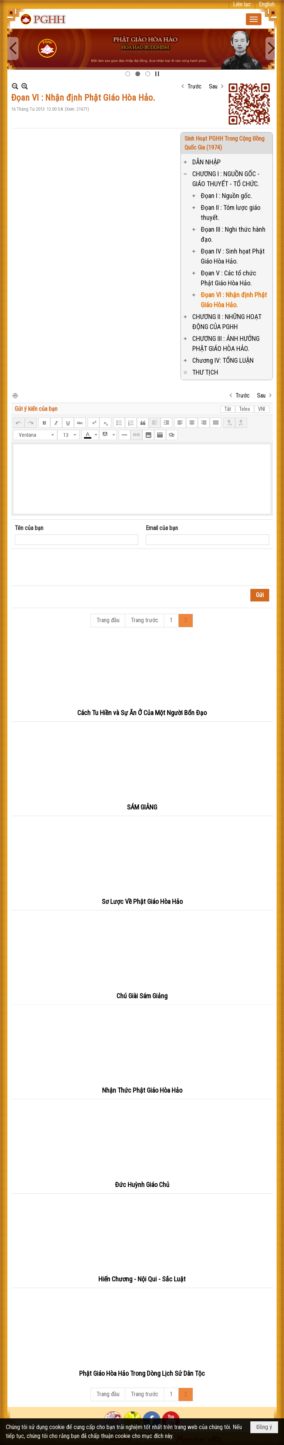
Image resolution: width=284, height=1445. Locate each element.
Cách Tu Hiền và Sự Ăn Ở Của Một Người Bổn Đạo (142, 713)
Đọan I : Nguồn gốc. (226, 196)
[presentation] (71, 567)
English (267, 4)
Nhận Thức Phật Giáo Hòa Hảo (142, 1090)
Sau (213, 86)
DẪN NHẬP (206, 162)
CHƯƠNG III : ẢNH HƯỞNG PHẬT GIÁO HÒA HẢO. (226, 343)
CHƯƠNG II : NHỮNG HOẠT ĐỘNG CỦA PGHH (226, 322)
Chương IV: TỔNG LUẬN (223, 360)
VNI (261, 409)
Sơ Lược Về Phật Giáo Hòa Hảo (142, 901)
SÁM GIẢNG (142, 807)
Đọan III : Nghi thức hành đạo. (233, 234)
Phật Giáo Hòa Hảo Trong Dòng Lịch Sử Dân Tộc (142, 1373)
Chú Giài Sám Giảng (142, 996)
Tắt (227, 409)
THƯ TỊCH (205, 372)
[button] (254, 19)
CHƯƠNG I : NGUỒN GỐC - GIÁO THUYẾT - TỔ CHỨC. (226, 179)
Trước (194, 86)
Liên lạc (242, 4)
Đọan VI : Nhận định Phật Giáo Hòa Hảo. (234, 300)
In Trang (14, 395)
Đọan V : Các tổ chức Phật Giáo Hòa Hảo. (228, 278)
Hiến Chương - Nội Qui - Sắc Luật (142, 1279)
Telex (244, 409)
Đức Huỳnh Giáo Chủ (142, 1184)
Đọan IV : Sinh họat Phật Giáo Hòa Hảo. (233, 256)
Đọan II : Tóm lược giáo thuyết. (230, 212)
